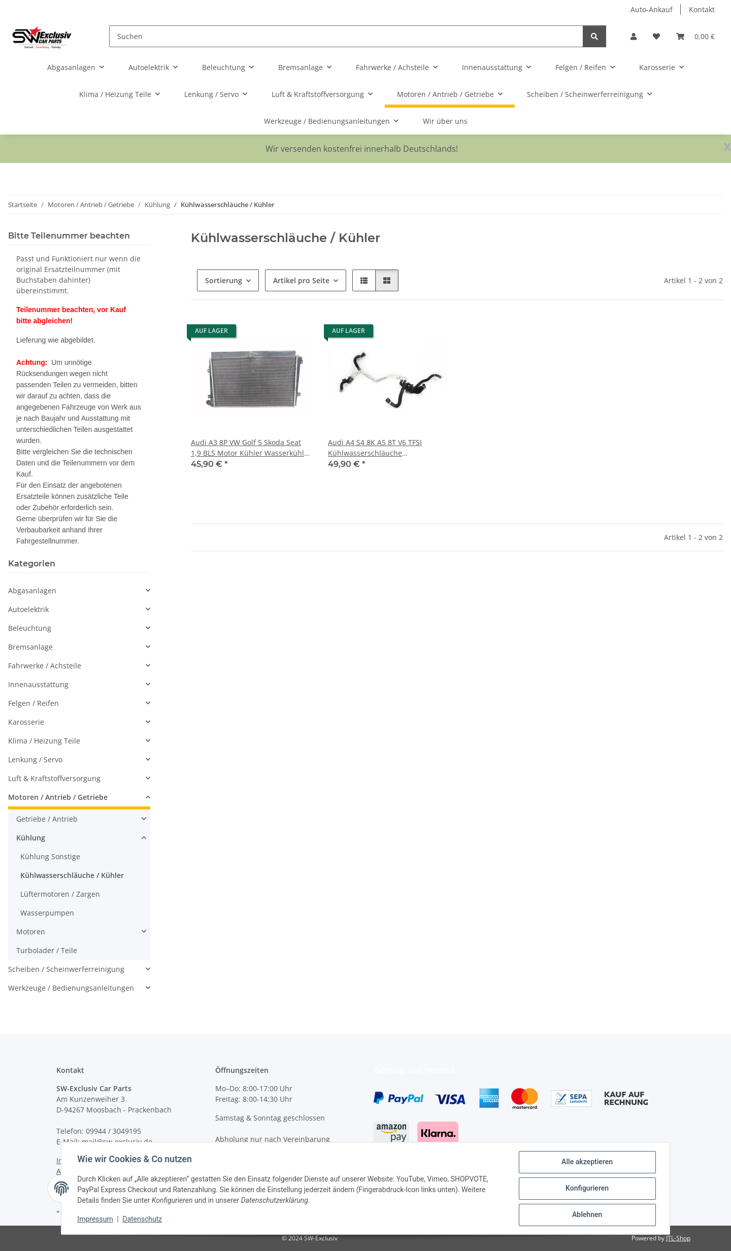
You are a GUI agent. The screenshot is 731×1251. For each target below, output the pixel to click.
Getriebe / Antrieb (47, 819)
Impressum (95, 1219)
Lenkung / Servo (35, 759)
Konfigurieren (586, 1189)
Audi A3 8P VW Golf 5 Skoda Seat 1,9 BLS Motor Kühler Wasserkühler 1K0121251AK (251, 447)
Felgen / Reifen (33, 703)
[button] (633, 36)
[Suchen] (346, 36)
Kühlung (30, 837)
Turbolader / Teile (46, 950)
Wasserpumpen (47, 913)
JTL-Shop (678, 1238)
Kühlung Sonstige (50, 856)
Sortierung (223, 280)
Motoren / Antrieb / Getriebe (58, 797)
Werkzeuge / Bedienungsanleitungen (71, 988)
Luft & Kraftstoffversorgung (54, 778)
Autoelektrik (28, 609)
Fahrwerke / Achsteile (44, 665)
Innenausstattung (38, 684)
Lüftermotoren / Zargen (60, 894)
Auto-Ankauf (651, 9)
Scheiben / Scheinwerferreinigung (66, 969)
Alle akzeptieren (586, 1162)
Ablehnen (587, 1215)
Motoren (30, 931)
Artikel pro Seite (301, 280)
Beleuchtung (29, 628)
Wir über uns (445, 121)
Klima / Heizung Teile (44, 741)
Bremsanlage (30, 647)
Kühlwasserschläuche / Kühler (72, 875)
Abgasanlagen (32, 590)
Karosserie (26, 722)
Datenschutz (142, 1219)
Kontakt (702, 9)
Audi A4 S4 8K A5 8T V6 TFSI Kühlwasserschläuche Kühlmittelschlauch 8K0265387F (382, 447)
